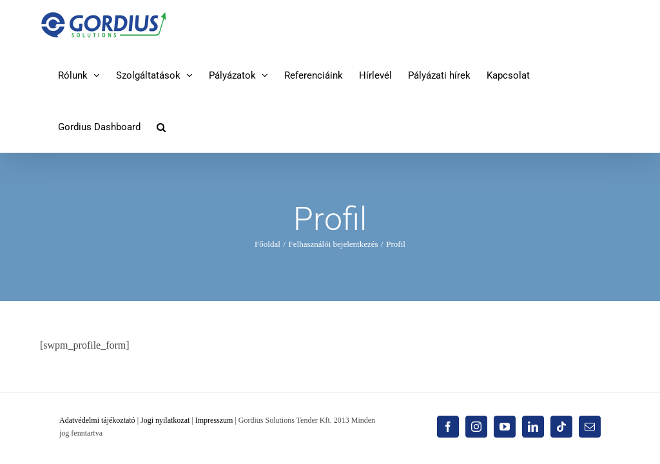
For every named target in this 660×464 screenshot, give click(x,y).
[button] (161, 127)
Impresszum (214, 420)
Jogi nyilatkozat (165, 420)
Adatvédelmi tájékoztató (97, 420)
